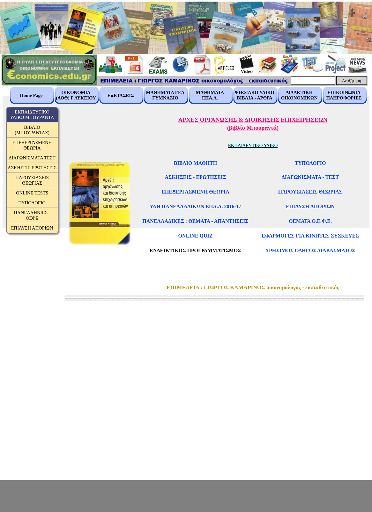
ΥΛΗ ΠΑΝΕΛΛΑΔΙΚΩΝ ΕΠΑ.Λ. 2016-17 (195, 206)
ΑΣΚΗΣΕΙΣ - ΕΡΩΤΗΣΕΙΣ (195, 177)
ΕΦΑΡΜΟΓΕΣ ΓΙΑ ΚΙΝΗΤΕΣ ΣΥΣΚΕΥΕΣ (310, 235)
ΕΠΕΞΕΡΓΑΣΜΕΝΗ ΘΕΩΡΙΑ (195, 191)
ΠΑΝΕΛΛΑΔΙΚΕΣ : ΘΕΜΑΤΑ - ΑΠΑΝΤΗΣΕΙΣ (195, 221)
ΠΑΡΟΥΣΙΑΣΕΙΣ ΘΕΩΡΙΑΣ (310, 191)
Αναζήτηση (351, 80)
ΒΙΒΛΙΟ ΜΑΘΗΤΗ (195, 163)
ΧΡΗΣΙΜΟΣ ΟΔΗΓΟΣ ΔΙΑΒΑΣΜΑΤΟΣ (310, 250)
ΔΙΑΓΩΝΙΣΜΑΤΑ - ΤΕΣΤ (310, 177)
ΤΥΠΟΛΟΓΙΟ (310, 163)
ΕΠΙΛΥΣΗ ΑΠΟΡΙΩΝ (310, 206)
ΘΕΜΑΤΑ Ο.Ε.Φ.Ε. (310, 221)
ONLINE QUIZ (195, 235)
